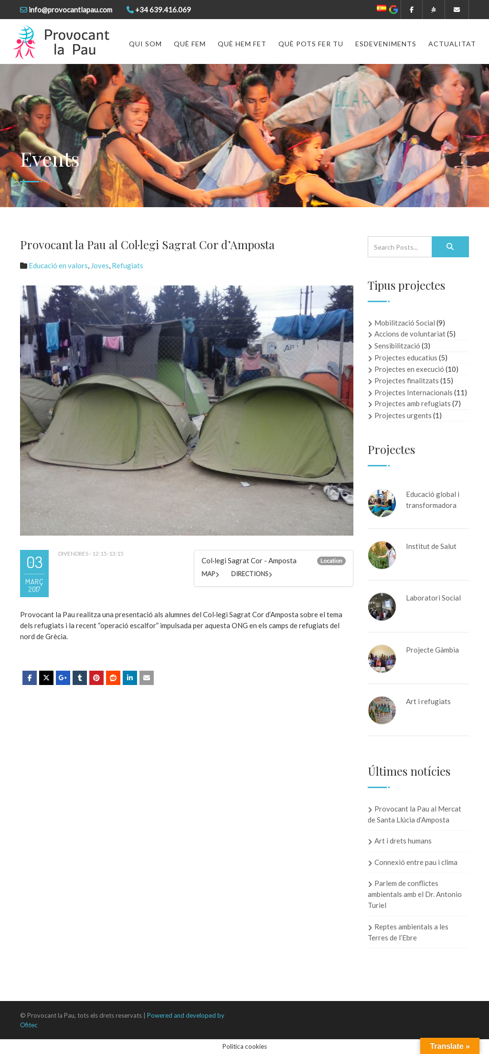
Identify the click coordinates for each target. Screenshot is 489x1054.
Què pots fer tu (310, 44)
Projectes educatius (405, 357)
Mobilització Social (404, 322)
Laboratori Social (433, 597)
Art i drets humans (403, 840)
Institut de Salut (431, 546)
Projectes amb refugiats (412, 403)
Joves (100, 265)
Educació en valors (58, 265)
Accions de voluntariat (410, 333)
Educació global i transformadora (432, 499)
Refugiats (127, 265)
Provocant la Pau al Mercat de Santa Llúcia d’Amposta (414, 814)
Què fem (190, 44)
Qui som (145, 44)
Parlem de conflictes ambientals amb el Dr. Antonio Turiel (415, 894)
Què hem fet (242, 44)
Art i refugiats (428, 701)
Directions (249, 574)
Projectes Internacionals (413, 392)
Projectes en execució (409, 369)
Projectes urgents (403, 415)
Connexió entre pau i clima (415, 862)
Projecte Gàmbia (432, 649)
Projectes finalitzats (406, 380)
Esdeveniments (385, 44)
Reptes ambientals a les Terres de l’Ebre (408, 932)
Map (208, 574)
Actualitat (452, 44)
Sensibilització (397, 345)
